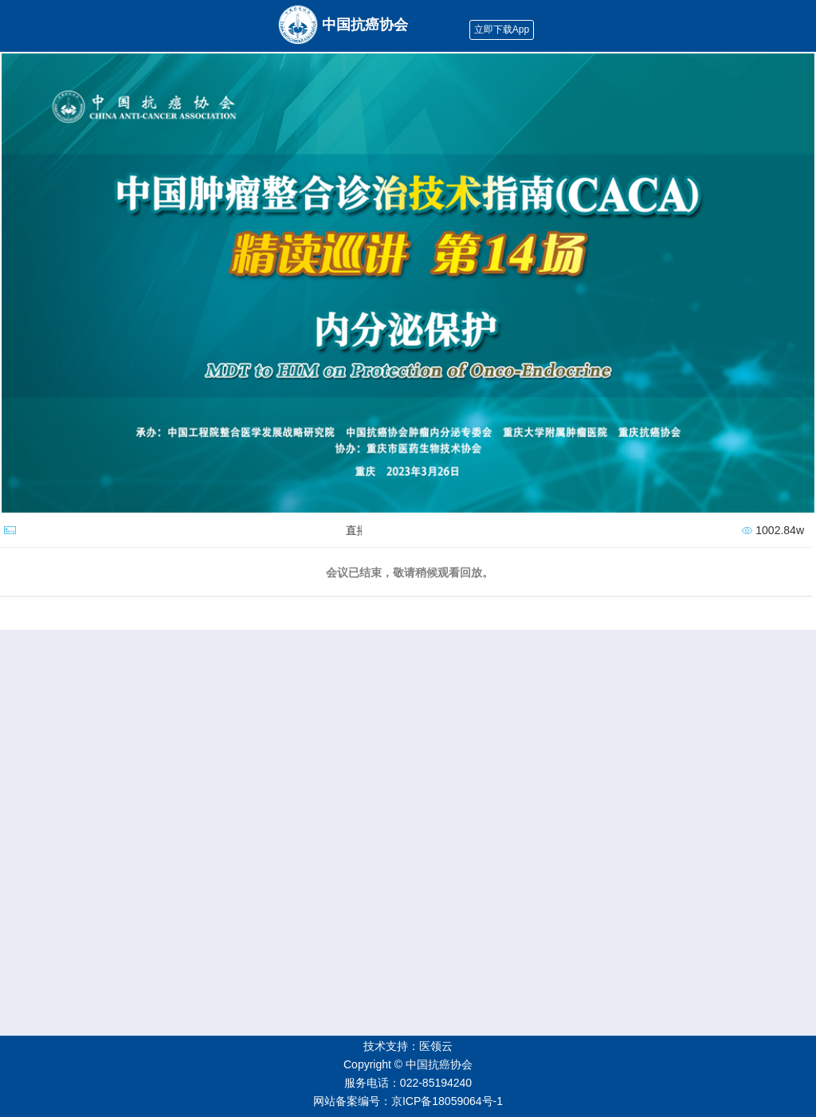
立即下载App (501, 29)
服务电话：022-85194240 (408, 1082)
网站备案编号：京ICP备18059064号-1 (408, 1101)
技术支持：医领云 (408, 1046)
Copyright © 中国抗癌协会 (408, 1064)
